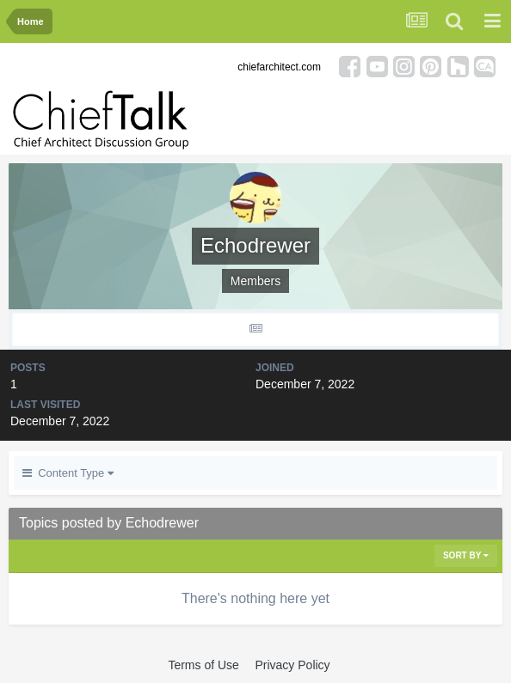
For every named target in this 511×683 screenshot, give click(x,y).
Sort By (466, 555)
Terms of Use (203, 665)
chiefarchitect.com (279, 67)
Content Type (68, 473)
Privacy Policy (292, 665)
